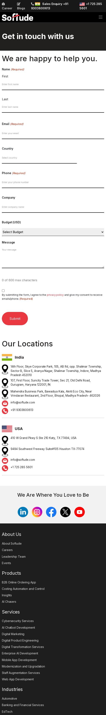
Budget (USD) (11, 222)
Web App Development (18, 679)
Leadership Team (14, 556)
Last (5, 99)
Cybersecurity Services (18, 621)
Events (6, 563)
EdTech (7, 711)
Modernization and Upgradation (23, 666)
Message (8, 242)
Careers (7, 550)
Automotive (9, 698)
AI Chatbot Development (18, 627)
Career (7, 6)
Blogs (21, 6)
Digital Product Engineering (20, 640)
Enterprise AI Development (20, 653)
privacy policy (55, 294)
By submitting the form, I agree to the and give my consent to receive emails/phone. (52, 297)
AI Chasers (9, 601)
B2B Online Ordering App (19, 582)
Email (13, 124)
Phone (13, 173)
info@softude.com (23, 402)
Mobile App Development (19, 660)
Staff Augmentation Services (21, 673)
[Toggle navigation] (100, 17)
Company (8, 197)
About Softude (12, 543)
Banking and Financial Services (23, 705)
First (5, 76)
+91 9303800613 (22, 410)
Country (7, 148)
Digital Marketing (13, 634)
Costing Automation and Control (23, 588)
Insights (7, 595)
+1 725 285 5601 (21, 467)
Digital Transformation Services (23, 647)
